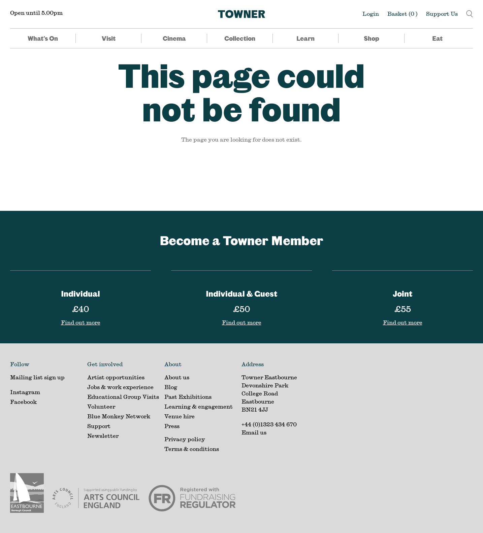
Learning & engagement (198, 406)
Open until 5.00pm (36, 12)
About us (176, 377)
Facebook (23, 401)
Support (98, 426)
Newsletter (103, 435)
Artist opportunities (115, 377)
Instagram (25, 392)
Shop (371, 38)
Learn (305, 38)
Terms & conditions (191, 449)
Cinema (174, 38)
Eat (437, 38)
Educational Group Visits (123, 396)
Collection (239, 38)
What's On (43, 38)
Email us (254, 432)
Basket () (402, 13)
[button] (469, 13)
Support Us (442, 13)
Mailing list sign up (37, 377)
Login (370, 13)
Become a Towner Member (241, 240)
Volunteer (101, 406)
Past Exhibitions (188, 396)
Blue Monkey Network (118, 416)
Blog (170, 387)
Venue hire (179, 416)
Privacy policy (184, 439)
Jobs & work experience (120, 387)
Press (172, 426)
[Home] (241, 14)
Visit (109, 38)
